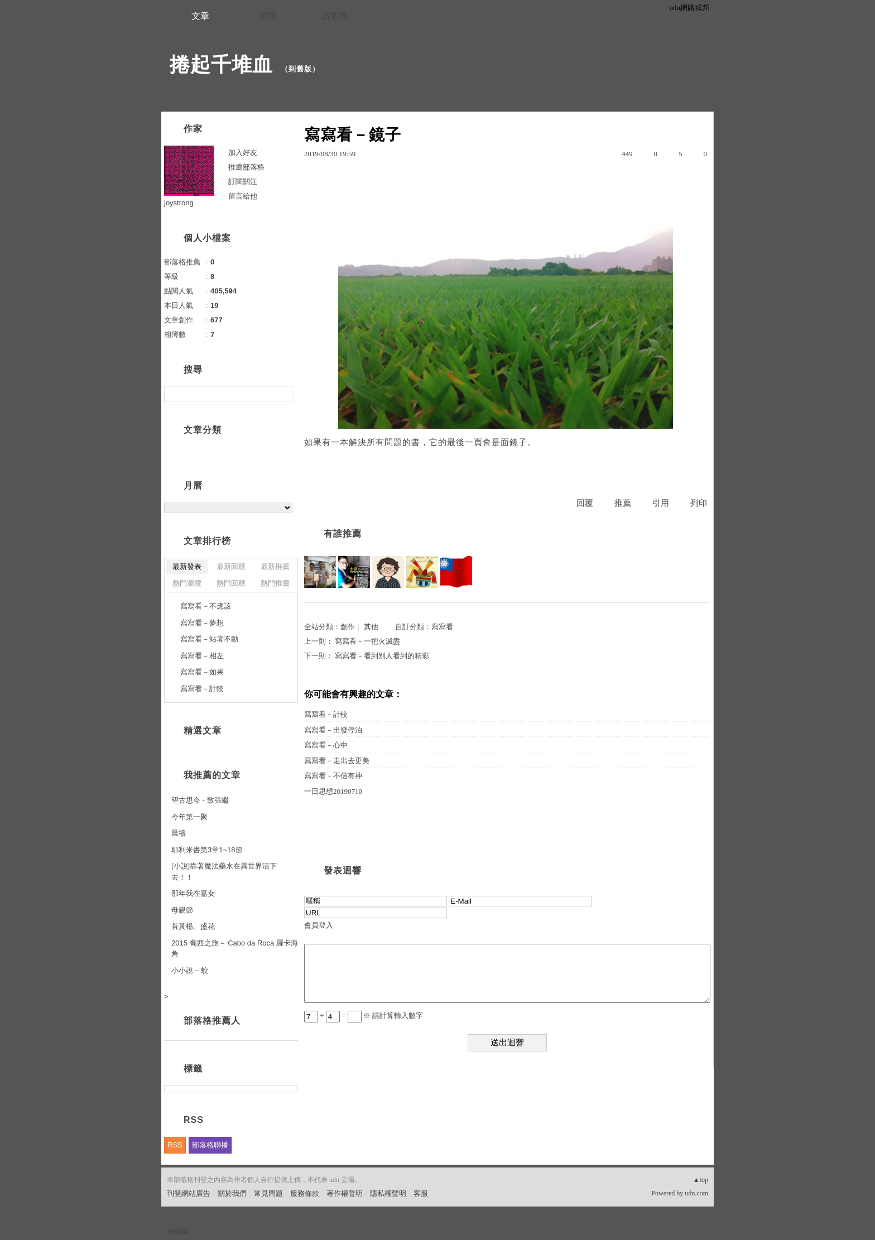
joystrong (179, 203)
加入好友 (242, 152)
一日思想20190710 (333, 791)
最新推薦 (275, 566)
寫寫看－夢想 (202, 623)
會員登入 (318, 925)
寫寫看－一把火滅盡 (367, 641)
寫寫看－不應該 (205, 606)
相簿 (267, 16)
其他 (371, 627)
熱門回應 (231, 583)
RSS (174, 1145)
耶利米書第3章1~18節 (207, 850)
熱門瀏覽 (186, 583)
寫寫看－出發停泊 (333, 730)
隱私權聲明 (388, 1193)
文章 (200, 16)
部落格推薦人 (212, 1020)
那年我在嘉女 (193, 893)
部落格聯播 (210, 1145)
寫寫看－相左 (202, 656)
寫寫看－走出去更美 (336, 760)
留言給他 (242, 196)
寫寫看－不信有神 (333, 775)
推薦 (622, 503)
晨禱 (178, 833)
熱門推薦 (275, 583)
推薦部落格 (246, 167)
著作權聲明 (344, 1193)
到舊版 (300, 69)
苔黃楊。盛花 (193, 926)
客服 (421, 1193)
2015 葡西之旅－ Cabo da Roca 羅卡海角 (234, 948)
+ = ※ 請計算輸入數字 (363, 1015)
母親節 (182, 910)
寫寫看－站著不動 (209, 639)
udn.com (696, 1193)
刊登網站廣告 (188, 1193)
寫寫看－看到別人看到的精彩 (382, 656)
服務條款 (304, 1193)
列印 (698, 503)
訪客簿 (334, 16)
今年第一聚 (189, 817)
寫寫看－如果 (202, 672)
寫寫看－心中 (326, 745)
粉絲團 (178, 1231)
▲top (700, 1180)
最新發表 (186, 566)
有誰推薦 (343, 533)
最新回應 (231, 566)
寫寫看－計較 (326, 714)
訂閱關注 (242, 181)
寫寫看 (442, 627)
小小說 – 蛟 (189, 970)
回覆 (584, 503)
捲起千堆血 (221, 64)
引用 (660, 503)
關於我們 (232, 1193)
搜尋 (282, 394)
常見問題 (268, 1193)
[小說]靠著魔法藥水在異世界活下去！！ (224, 871)
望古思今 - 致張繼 (200, 800)
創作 (347, 627)
